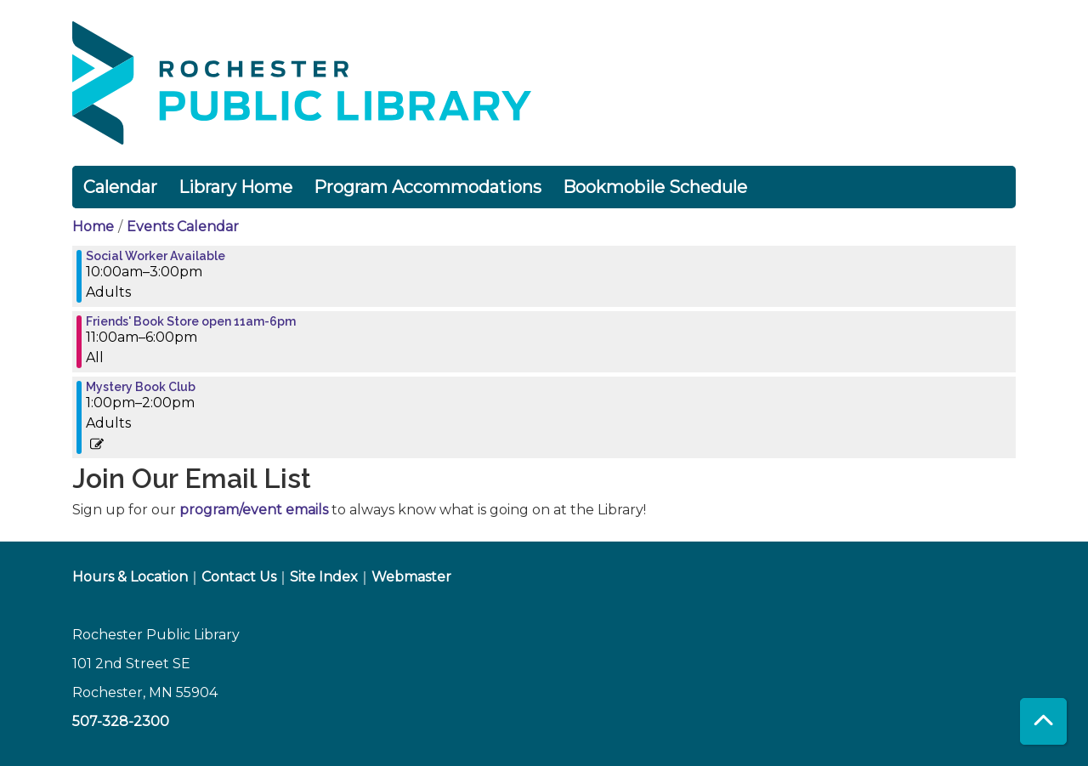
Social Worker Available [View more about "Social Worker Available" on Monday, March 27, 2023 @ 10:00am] (155, 256)
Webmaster (411, 577)
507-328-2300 (120, 721)
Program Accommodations (427, 187)
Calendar (120, 187)
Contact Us (238, 577)
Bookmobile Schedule (655, 187)
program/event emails (253, 510)
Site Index (324, 577)
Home (93, 226)
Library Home (235, 187)
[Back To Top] (1043, 721)
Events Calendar (183, 226)
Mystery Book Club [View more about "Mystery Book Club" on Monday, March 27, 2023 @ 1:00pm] (141, 387)
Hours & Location (130, 577)
